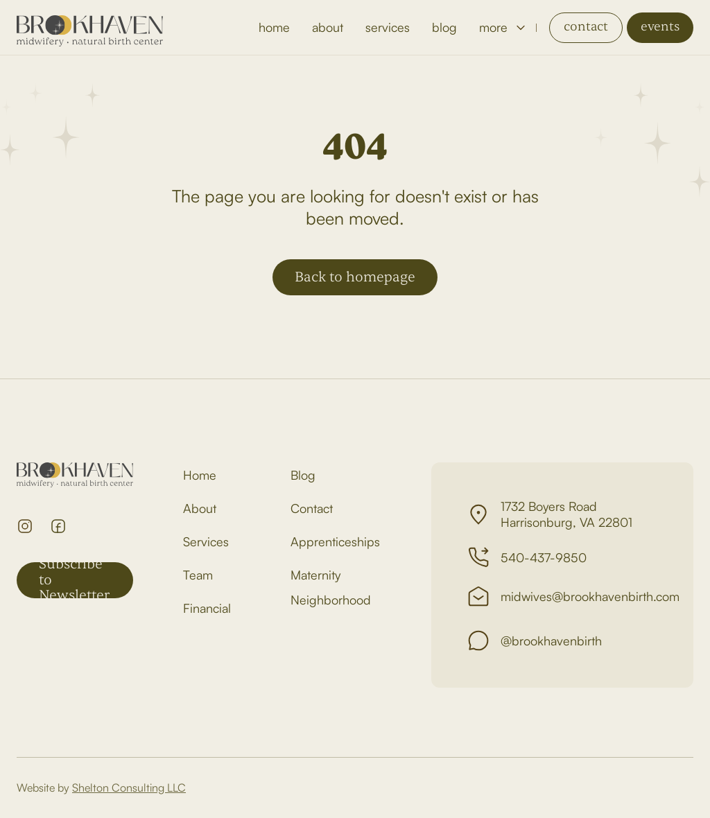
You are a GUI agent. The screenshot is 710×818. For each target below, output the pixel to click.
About (199, 508)
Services (206, 541)
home (274, 27)
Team (198, 574)
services (387, 27)
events (660, 27)
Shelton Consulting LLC (129, 787)
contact (586, 27)
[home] (90, 27)
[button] (502, 27)
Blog (303, 474)
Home (199, 474)
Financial (207, 608)
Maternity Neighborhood (331, 587)
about (327, 27)
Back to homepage (355, 277)
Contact (312, 508)
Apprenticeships (335, 541)
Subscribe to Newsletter (74, 580)
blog (444, 27)
